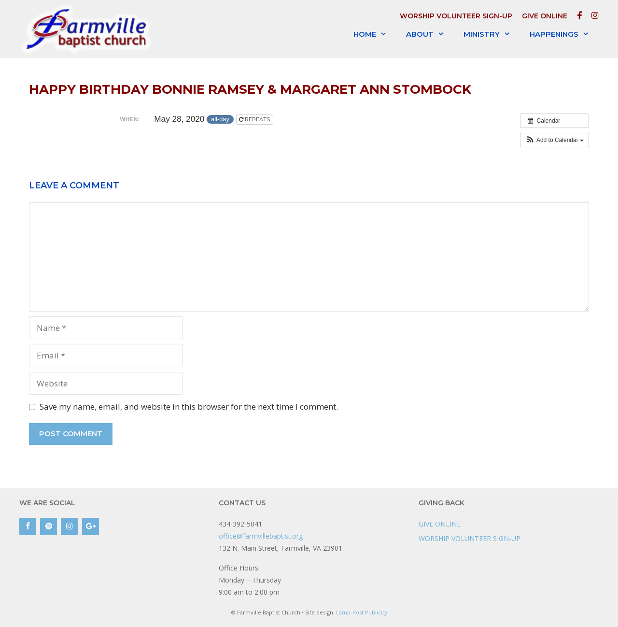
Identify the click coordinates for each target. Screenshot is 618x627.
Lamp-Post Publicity (361, 612)
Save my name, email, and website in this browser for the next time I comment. (189, 406)
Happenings (564, 34)
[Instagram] (69, 526)
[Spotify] (48, 526)
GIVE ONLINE (544, 16)
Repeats (255, 119)
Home (374, 34)
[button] (554, 140)
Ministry (492, 34)
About (430, 34)
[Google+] (90, 526)
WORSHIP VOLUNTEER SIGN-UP (456, 16)
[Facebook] (27, 526)
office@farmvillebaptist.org (261, 536)
